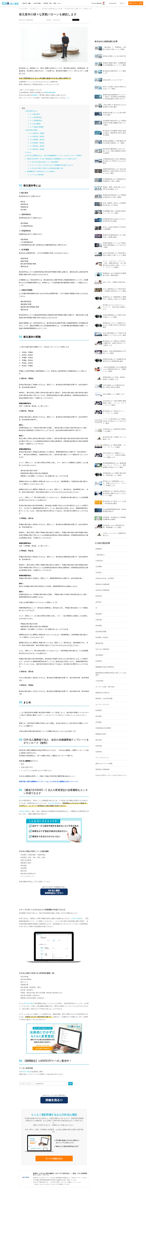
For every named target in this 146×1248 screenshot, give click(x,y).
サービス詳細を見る (54, 1158)
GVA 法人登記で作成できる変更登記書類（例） (48, 168)
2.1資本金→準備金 (38, 133)
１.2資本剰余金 (37, 117)
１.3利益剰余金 (37, 120)
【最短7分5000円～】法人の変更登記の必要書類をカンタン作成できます (51, 159)
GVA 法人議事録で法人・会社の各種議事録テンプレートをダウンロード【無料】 (54, 155)
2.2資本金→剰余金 (38, 136)
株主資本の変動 (31, 130)
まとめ (28, 152)
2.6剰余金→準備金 (38, 149)
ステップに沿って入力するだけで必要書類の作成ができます (52, 165)
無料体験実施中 (50, 92)
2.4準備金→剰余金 (38, 143)
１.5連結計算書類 (38, 127)
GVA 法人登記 (23, 8)
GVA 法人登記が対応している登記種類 (45, 162)
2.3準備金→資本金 (38, 139)
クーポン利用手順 (38, 175)
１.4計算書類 (36, 124)
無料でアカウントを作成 (135, 3)
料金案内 (35, 95)
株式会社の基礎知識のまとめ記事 (52, 8)
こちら (67, 98)
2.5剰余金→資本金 (38, 146)
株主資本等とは (31, 111)
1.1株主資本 (36, 114)
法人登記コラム (35, 8)
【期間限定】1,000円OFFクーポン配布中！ (41, 171)
